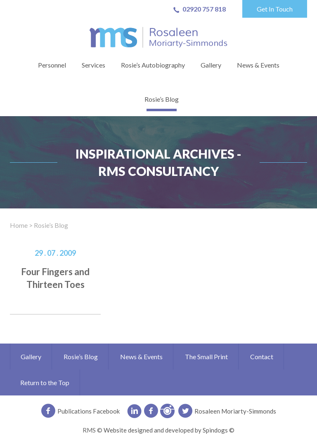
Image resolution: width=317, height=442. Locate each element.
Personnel (52, 65)
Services (93, 65)
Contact (261, 356)
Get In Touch (275, 9)
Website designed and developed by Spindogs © (169, 430)
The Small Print (206, 356)
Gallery (211, 65)
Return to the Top (44, 382)
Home (19, 225)
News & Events (258, 65)
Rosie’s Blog (161, 99)
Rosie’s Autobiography (153, 65)
